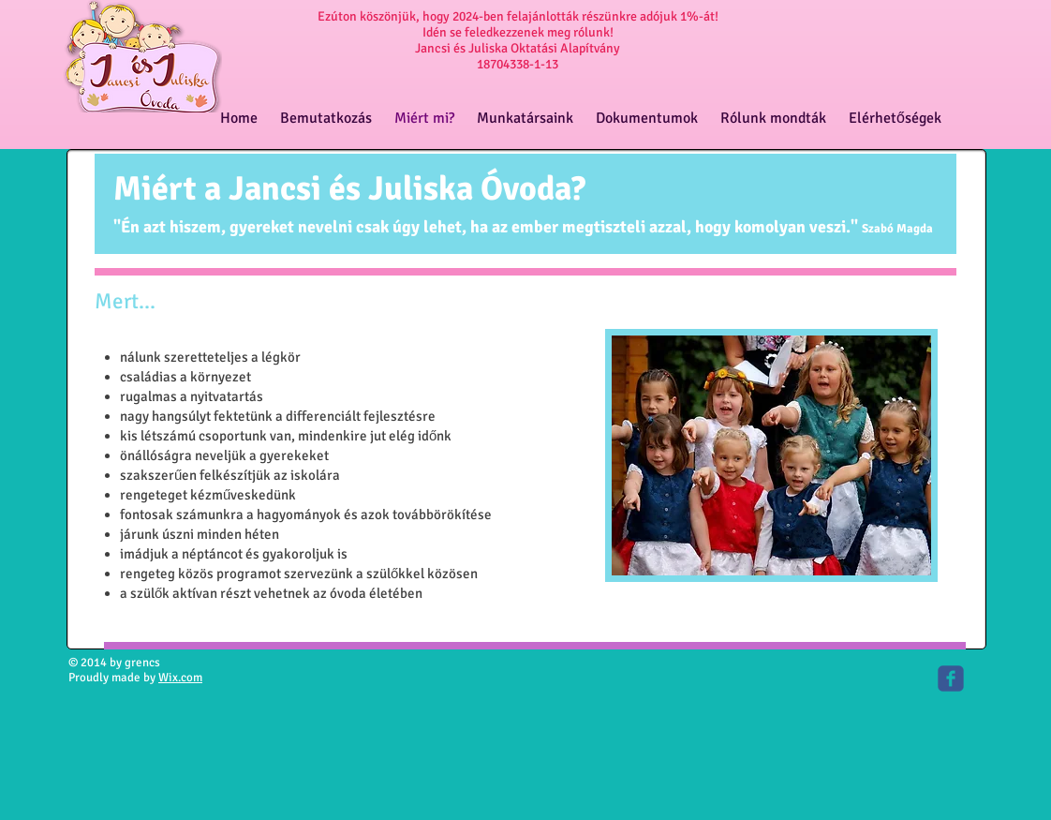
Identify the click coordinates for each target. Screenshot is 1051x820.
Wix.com (180, 677)
